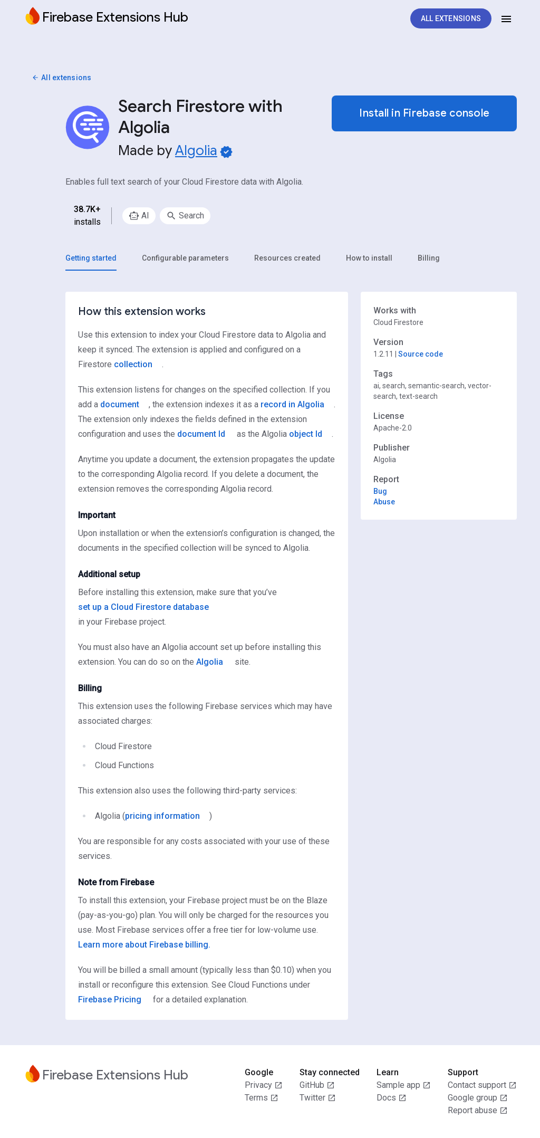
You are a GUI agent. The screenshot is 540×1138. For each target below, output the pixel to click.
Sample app (404, 1085)
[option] (139, 215)
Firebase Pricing (109, 999)
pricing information (162, 816)
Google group (478, 1098)
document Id (201, 434)
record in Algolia (292, 404)
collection (133, 364)
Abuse (384, 502)
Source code (420, 354)
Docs (392, 1098)
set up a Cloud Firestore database (143, 607)
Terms (261, 1098)
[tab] (91, 258)
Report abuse (478, 1110)
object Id (305, 434)
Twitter (318, 1098)
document (119, 404)
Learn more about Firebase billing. (144, 945)
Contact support (482, 1085)
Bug (380, 491)
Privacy (264, 1085)
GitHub (317, 1085)
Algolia (196, 150)
